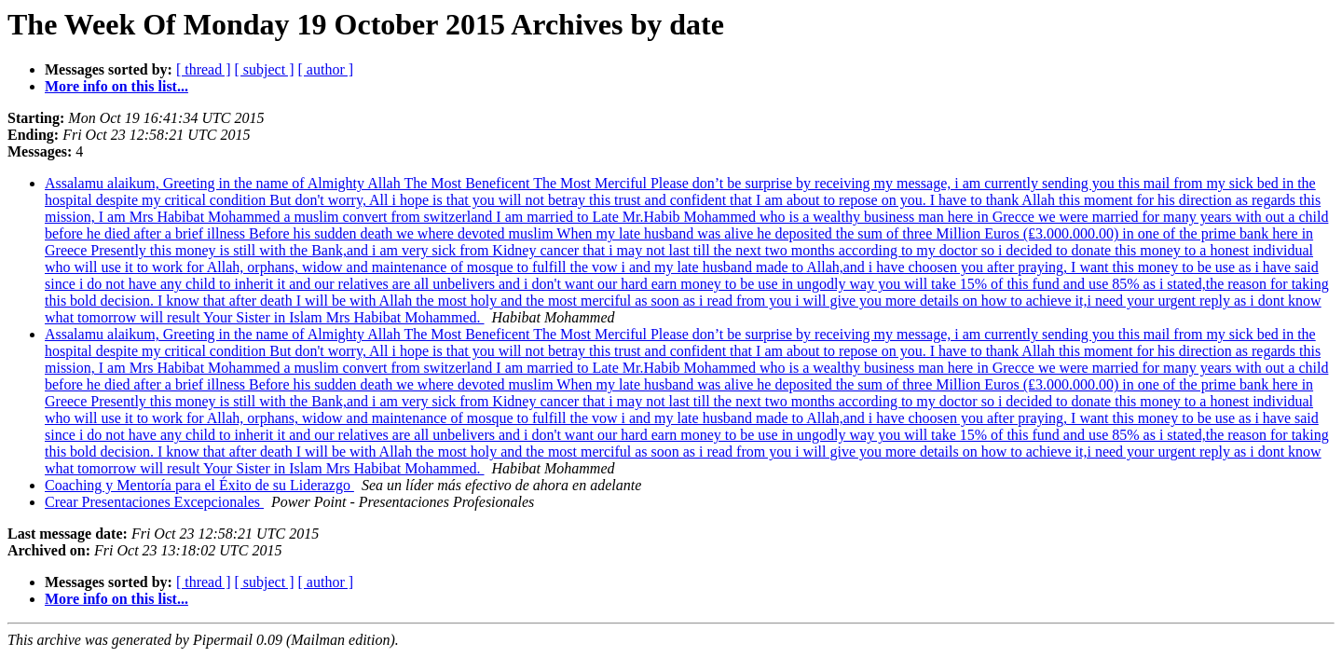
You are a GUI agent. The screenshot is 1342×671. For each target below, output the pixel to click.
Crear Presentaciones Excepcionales (154, 502)
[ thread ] (203, 69)
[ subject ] (264, 69)
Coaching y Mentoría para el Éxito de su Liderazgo (199, 485)
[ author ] (326, 69)
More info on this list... (116, 86)
